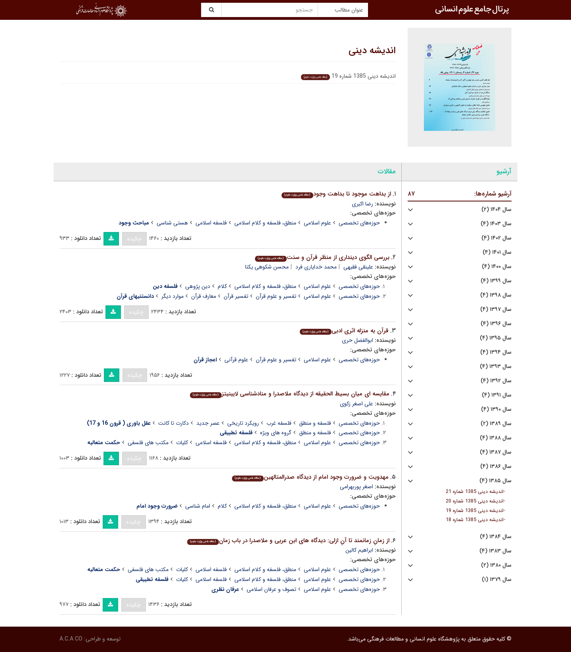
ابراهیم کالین (359, 550)
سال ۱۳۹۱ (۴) (497, 395)
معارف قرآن (203, 296)
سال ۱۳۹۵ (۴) (496, 338)
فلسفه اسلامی (211, 223)
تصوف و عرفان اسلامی (271, 589)
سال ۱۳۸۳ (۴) (495, 551)
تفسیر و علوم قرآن (276, 296)
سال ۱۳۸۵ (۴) (495, 481)
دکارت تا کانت (173, 423)
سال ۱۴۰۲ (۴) (496, 238)
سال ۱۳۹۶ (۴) (496, 324)
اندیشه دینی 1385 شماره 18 (475, 520)
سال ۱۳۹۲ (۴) (496, 381)
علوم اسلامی (317, 223)
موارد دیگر (172, 296)
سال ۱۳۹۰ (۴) (496, 409)
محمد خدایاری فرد (316, 267)
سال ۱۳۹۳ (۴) (496, 366)
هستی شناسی (172, 223)
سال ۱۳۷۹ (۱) (497, 579)
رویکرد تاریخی (243, 423)
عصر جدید (208, 423)
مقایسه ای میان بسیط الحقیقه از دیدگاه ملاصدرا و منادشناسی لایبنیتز (289, 394)
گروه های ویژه (275, 432)
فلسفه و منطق (315, 423)
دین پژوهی (197, 286)
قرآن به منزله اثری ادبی (344, 331)
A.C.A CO (70, 639)
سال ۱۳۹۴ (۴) (496, 352)
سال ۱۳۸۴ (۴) (496, 537)
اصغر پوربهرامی (356, 486)
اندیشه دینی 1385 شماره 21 (475, 492)
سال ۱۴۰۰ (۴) (497, 267)
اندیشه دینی (372, 50)
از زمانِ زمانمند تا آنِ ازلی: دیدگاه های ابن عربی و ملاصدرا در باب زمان (288, 540)
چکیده (134, 238)
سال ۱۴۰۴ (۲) (496, 209)
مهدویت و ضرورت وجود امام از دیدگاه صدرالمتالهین (310, 477)
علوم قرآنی (236, 359)
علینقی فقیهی (358, 267)
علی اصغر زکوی (356, 403)
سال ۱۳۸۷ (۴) (496, 452)
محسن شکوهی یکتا (267, 267)
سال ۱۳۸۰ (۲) (496, 565)
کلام (222, 286)
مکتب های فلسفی (148, 442)
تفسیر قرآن (236, 296)
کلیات (182, 442)
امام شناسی (197, 506)
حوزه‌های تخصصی (359, 223)
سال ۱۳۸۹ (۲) (496, 424)
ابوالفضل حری (357, 340)
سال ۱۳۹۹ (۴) (496, 281)
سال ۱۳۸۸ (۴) (496, 438)
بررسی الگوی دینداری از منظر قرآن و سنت (322, 257)
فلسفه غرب (278, 423)
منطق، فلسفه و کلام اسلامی (265, 223)
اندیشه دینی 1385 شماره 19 (475, 511)
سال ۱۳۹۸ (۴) (496, 295)
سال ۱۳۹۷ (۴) (496, 309)
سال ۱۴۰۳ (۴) (496, 224)
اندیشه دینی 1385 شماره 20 (475, 501)
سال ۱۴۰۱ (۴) (497, 252)
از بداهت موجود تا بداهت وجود (336, 194)
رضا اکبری (362, 203)
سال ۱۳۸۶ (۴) (496, 466)
